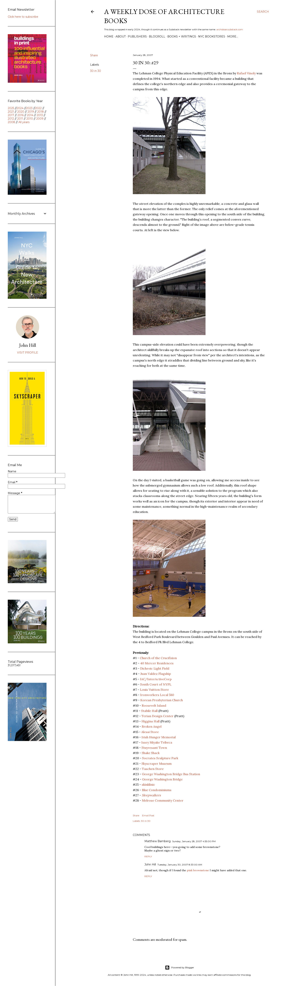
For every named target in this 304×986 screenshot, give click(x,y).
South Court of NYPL (155, 684)
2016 (20, 115)
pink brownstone (198, 870)
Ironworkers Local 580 (157, 695)
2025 (11, 108)
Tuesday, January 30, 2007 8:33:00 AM (179, 864)
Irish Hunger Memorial (159, 737)
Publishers (137, 36)
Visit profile (27, 352)
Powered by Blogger (179, 967)
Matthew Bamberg (157, 841)
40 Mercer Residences (157, 663)
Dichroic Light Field (154, 668)
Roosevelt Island (154, 705)
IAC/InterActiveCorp (156, 679)
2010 (29, 118)
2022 (38, 108)
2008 (11, 122)
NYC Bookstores (211, 36)
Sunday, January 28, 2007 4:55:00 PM (194, 841)
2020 (20, 111)
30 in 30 (95, 71)
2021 (11, 111)
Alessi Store (150, 732)
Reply (148, 856)
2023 (29, 108)
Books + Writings (181, 36)
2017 (11, 115)
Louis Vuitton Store (154, 690)
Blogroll (157, 36)
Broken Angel (152, 726)
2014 (30, 115)
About (121, 36)
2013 (40, 115)
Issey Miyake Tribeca (156, 742)
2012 (11, 118)
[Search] (263, 11)
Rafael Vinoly (246, 73)
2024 (20, 108)
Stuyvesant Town (154, 748)
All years (23, 122)
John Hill (150, 864)
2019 (31, 111)
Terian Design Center (158, 716)
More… (232, 36)
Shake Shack (151, 753)
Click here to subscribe (23, 16)
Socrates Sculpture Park (160, 758)
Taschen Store (153, 769)
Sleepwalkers (151, 795)
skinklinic (148, 784)
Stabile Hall (149, 711)
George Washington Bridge (162, 779)
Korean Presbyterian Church (161, 700)
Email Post (148, 815)
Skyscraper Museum (157, 763)
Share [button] (94, 55)
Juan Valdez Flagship (155, 674)
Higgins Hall (151, 721)
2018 (40, 111)
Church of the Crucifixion (158, 658)
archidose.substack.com (229, 29)
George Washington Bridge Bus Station (171, 774)
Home (108, 36)
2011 (20, 118)
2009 (39, 118)
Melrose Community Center (162, 800)
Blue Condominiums (156, 790)
